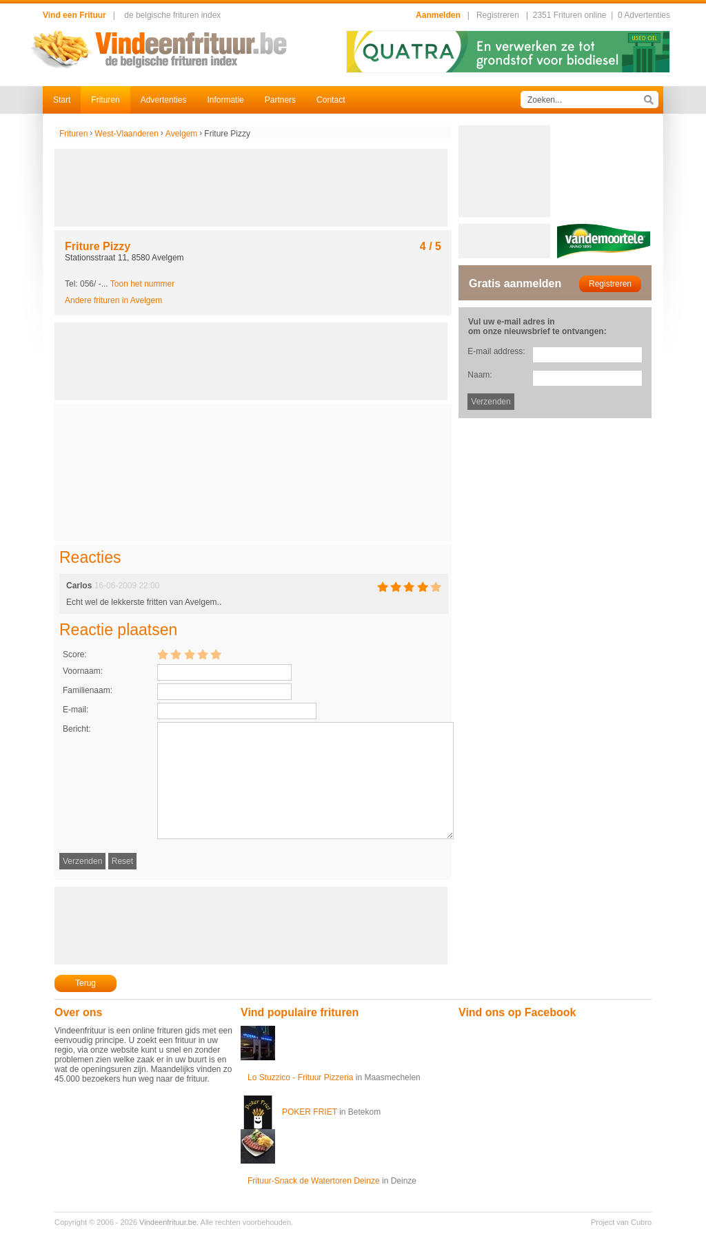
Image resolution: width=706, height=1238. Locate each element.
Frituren (105, 100)
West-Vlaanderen (126, 133)
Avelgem (181, 133)
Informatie (225, 100)
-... (137, 284)
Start (61, 100)
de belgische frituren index (172, 15)
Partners (280, 100)
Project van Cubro (621, 1222)
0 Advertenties (644, 15)
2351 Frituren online (570, 15)
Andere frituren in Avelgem (113, 300)
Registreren (497, 15)
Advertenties (164, 100)
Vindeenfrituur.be (167, 1222)
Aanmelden (438, 15)
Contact (330, 100)
